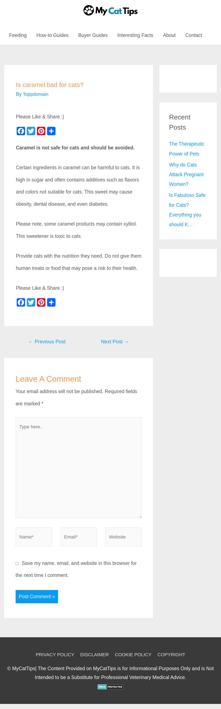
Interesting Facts (135, 35)
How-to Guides (53, 35)
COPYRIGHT (173, 659)
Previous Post (47, 342)
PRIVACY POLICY (53, 659)
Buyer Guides (93, 35)
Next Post (114, 342)
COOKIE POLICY (134, 659)
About (169, 35)
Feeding (18, 35)
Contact (193, 35)
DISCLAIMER (94, 659)
